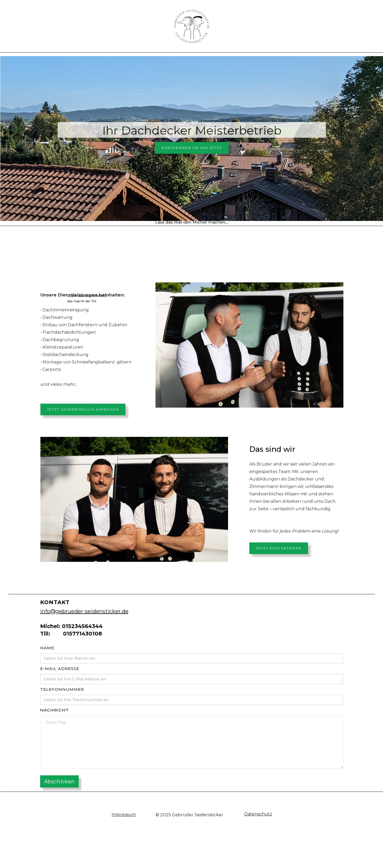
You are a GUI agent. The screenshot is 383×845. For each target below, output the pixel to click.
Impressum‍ (124, 814)
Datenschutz (258, 814)
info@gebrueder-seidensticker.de (84, 611)
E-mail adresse (59, 668)
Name (47, 647)
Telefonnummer (62, 689)
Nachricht (54, 710)
